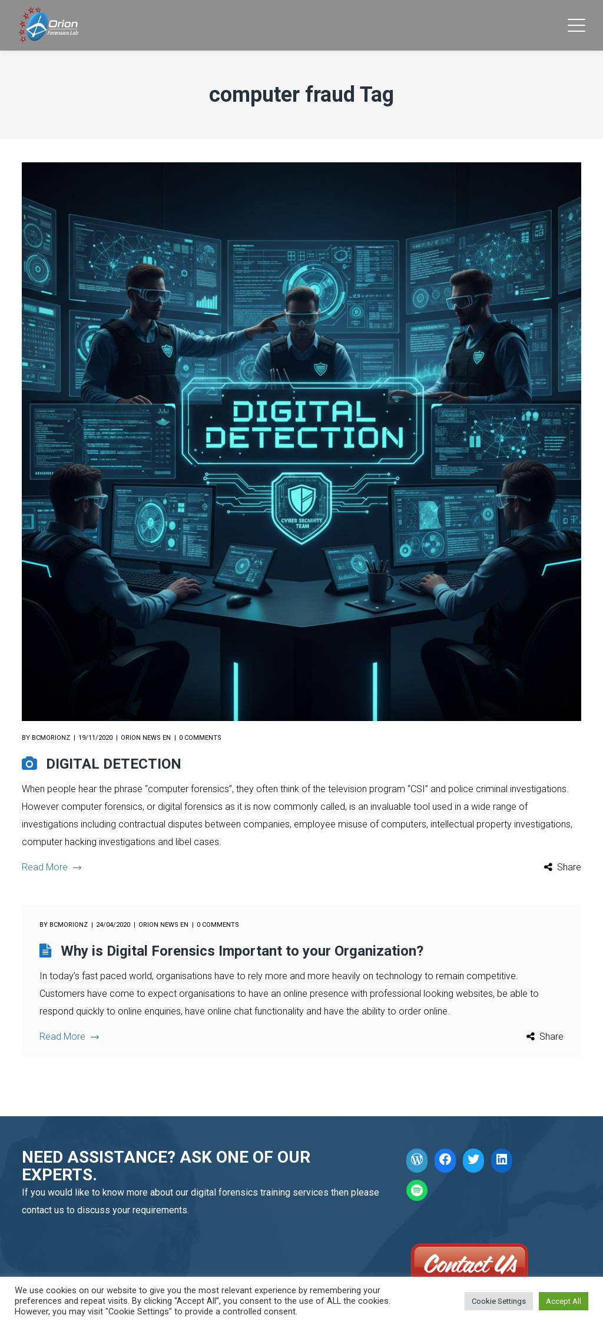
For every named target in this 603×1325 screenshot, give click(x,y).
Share (569, 867)
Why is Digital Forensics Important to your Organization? (242, 951)
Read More (51, 867)
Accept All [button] (563, 1301)
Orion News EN (146, 738)
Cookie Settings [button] (499, 1301)
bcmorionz (51, 738)
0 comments (200, 738)
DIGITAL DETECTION (113, 764)
